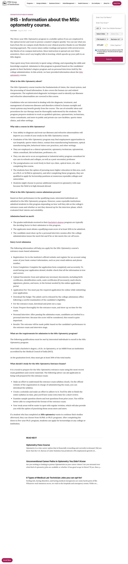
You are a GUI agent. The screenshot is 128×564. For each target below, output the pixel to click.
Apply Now (117, 3)
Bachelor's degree (56, 222)
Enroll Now (7, 560)
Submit (109, 59)
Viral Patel (13, 30)
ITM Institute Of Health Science (21, 14)
